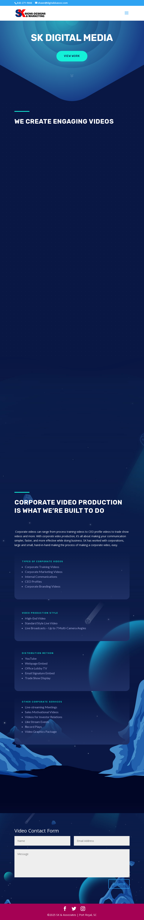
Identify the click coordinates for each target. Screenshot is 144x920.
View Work (72, 56)
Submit (118, 883)
